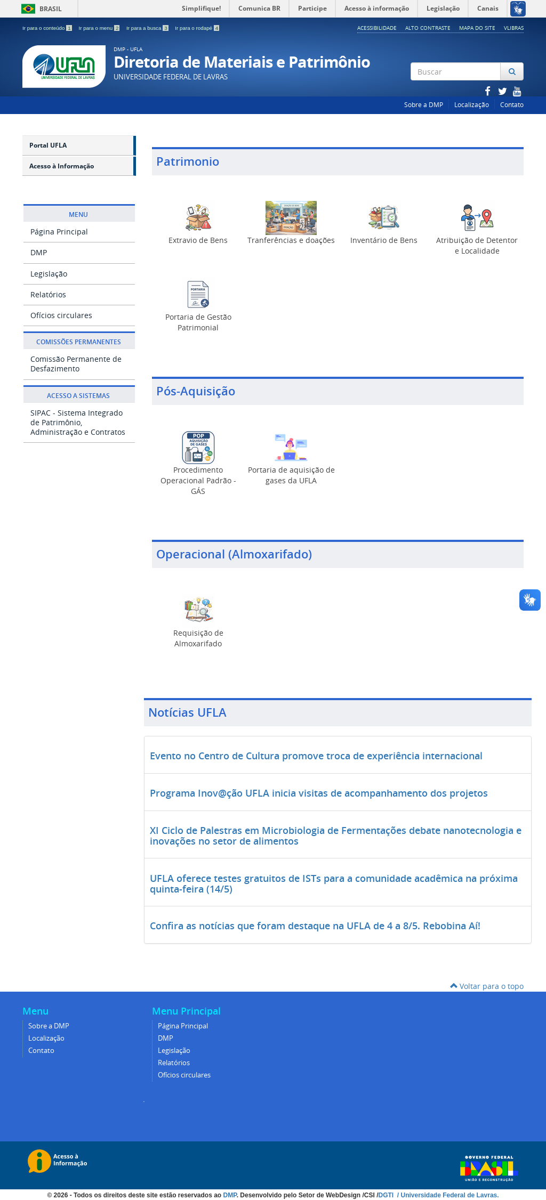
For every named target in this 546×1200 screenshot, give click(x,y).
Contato (512, 104)
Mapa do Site (477, 27)
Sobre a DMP (423, 104)
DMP (38, 252)
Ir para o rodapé (197, 28)
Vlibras (514, 27)
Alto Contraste (428, 27)
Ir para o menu (99, 28)
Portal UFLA (48, 145)
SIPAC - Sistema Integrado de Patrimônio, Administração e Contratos (77, 422)
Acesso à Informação (61, 166)
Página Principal (59, 231)
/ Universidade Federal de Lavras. (447, 1195)
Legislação (48, 274)
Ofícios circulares (61, 315)
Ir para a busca (148, 28)
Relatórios (48, 294)
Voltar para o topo (487, 986)
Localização (471, 104)
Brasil (39, 8)
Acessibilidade (377, 27)
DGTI (386, 1195)
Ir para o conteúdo (47, 28)
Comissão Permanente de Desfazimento (76, 364)
